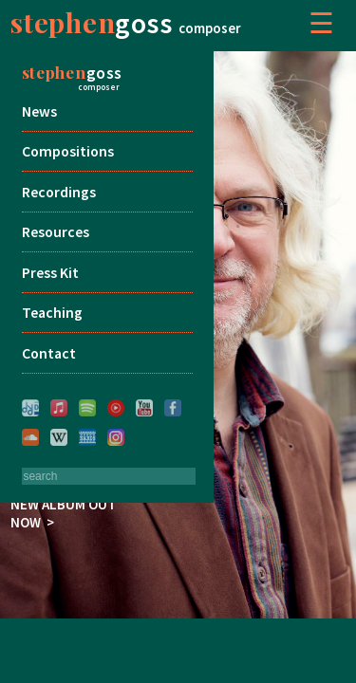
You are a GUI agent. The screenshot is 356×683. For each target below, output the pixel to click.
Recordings (59, 192)
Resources (55, 232)
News (39, 111)
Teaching (52, 313)
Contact (49, 353)
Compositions (68, 151)
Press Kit (50, 273)
